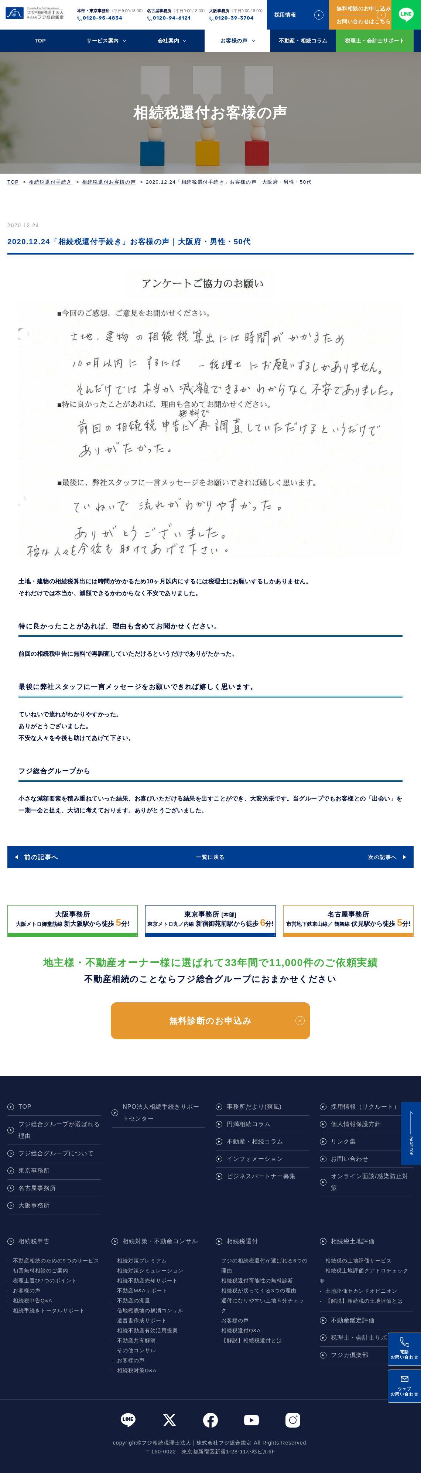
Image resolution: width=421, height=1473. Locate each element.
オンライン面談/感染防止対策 (369, 1182)
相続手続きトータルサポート (49, 1310)
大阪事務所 (34, 1205)
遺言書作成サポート (142, 1320)
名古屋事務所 (37, 1188)
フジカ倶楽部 (350, 1355)
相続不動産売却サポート (147, 1280)
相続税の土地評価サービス (358, 1261)
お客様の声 (234, 41)
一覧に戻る (210, 857)
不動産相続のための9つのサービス (56, 1261)
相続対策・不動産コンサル (160, 1241)
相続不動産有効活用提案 (147, 1330)
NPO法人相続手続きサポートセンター (161, 1113)
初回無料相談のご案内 (40, 1270)
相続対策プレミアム (142, 1261)
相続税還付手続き (50, 182)
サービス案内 (102, 41)
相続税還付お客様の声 (109, 182)
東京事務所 (34, 1170)
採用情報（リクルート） (365, 1107)
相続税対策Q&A (137, 1370)
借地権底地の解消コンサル (150, 1310)
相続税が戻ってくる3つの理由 (259, 1290)
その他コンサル (136, 1350)
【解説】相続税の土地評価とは (364, 1301)
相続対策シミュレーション (150, 1270)
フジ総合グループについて (56, 1153)
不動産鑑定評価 (353, 1320)
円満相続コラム (249, 1124)
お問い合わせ (350, 1159)
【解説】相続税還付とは (251, 1340)
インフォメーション (255, 1159)
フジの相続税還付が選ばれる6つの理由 (264, 1265)
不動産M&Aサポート (142, 1290)
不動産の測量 (133, 1300)
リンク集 (343, 1141)
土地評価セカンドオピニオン (361, 1291)
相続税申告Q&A (32, 1300)
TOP (40, 41)
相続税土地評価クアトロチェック (366, 1270)
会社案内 (168, 41)
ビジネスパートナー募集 (261, 1176)
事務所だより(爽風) (254, 1107)
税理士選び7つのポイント (45, 1280)
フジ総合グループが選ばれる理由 (59, 1130)
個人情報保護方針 (356, 1124)
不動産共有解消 (136, 1340)
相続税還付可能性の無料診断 (257, 1280)
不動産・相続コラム (303, 41)
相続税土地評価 (353, 1241)
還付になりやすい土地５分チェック (262, 1305)
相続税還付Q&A (241, 1330)
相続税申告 (34, 1241)
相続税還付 (242, 1241)
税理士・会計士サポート (375, 41)
